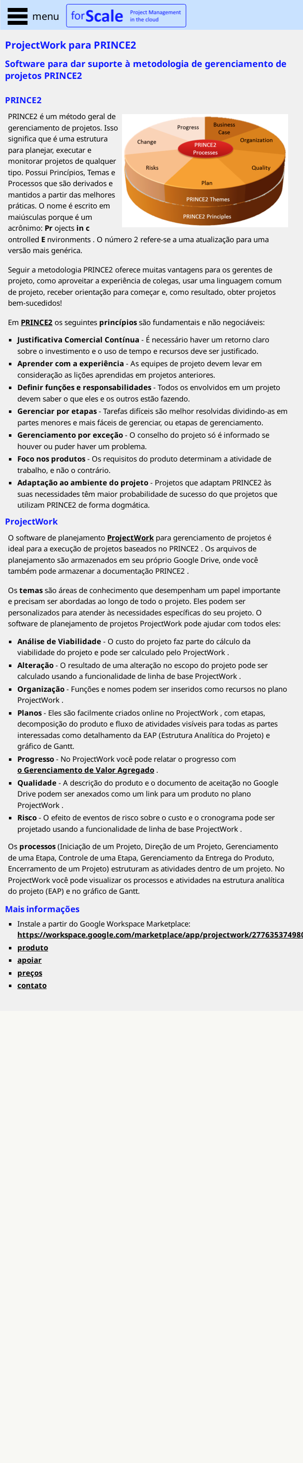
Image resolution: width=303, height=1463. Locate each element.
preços (29, 973)
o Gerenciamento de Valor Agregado (85, 770)
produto (32, 947)
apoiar (29, 960)
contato (32, 985)
